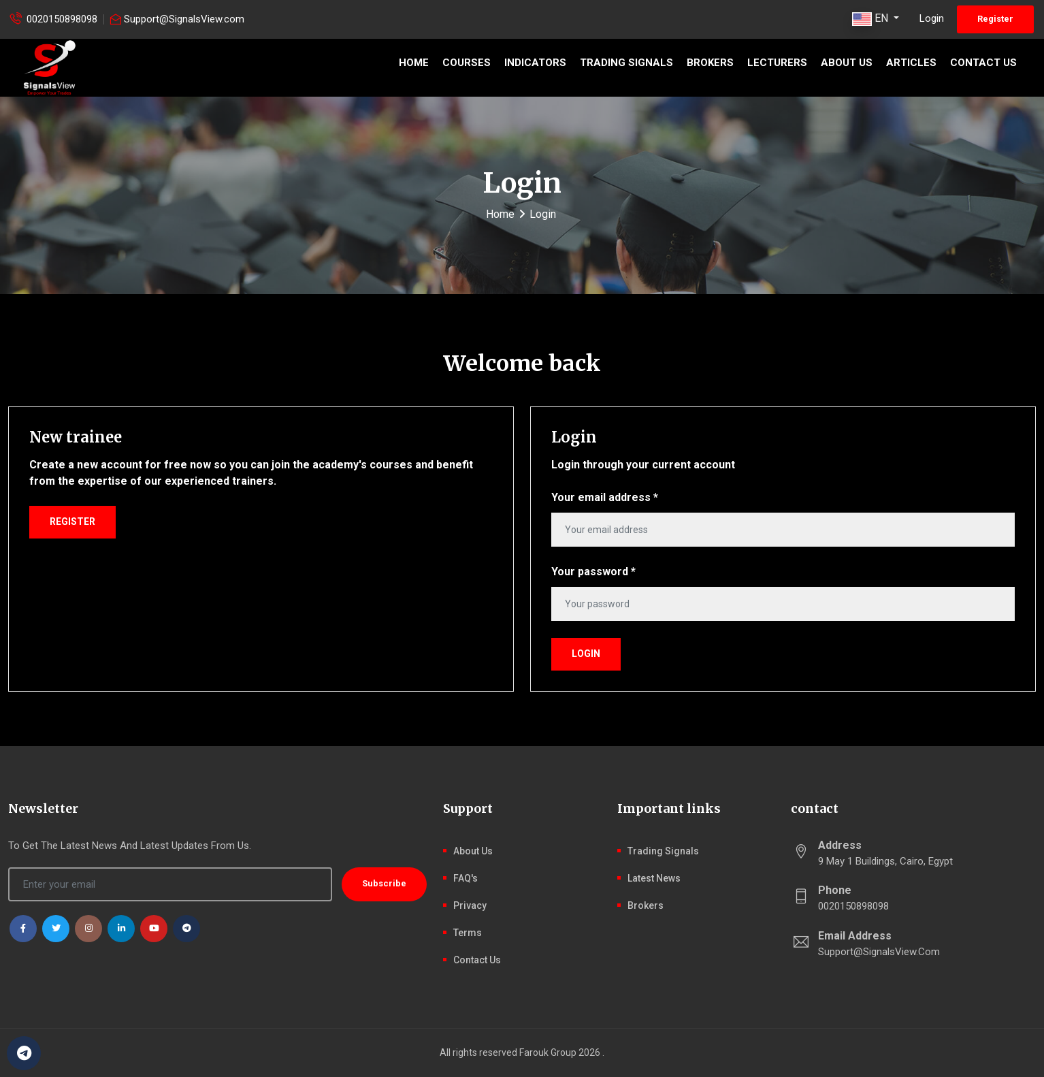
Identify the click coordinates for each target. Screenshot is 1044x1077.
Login (931, 18)
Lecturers (777, 63)
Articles (911, 63)
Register (995, 19)
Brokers (710, 63)
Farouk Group (547, 1052)
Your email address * (604, 497)
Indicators (535, 63)
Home (414, 63)
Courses (466, 63)
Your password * (593, 571)
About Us (846, 63)
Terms (467, 932)
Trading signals (626, 63)
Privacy (470, 905)
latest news (654, 878)
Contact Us (983, 63)
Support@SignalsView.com (184, 19)
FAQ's (465, 878)
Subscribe (384, 883)
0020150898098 (62, 19)
